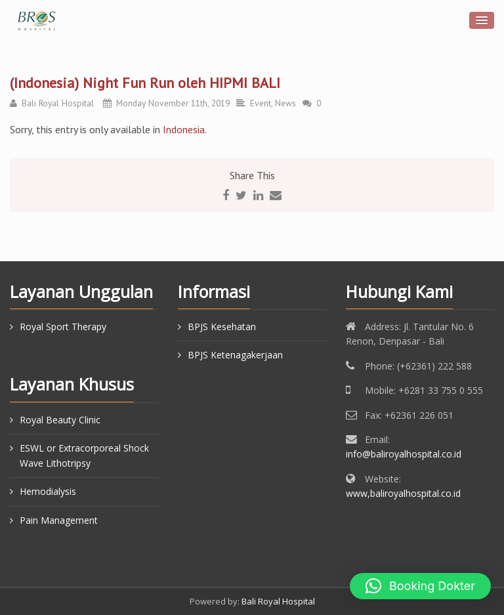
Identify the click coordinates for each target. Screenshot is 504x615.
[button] (420, 586)
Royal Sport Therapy (63, 326)
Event (260, 103)
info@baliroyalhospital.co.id (403, 454)
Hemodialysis (48, 491)
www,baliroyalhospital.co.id (403, 493)
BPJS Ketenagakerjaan (235, 355)
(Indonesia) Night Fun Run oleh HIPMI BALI (145, 83)
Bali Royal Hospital (58, 103)
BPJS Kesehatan (222, 326)
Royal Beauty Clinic (60, 420)
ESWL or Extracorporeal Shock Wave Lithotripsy (84, 455)
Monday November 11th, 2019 (173, 103)
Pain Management (59, 520)
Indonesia (184, 129)
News (285, 103)
